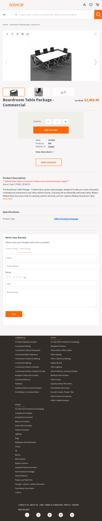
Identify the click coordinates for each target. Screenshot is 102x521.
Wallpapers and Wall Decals (25, 442)
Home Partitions (21, 476)
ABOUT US (34, 505)
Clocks (17, 446)
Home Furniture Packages (25, 471)
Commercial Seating (23, 346)
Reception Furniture (58, 346)
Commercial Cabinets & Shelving (27, 358)
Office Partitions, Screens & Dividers (64, 371)
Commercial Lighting (23, 363)
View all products (44, 152)
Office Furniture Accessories (61, 396)
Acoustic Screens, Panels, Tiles (62, 392)
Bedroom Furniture (22, 421)
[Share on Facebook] (6, 34)
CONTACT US (23, 505)
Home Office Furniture (23, 425)
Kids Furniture (20, 459)
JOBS (41, 505)
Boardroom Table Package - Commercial (25, 25)
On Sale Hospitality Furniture (26, 342)
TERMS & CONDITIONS (54, 505)
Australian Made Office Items (61, 384)
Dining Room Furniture (24, 417)
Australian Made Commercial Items (28, 388)
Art (16, 450)
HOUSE (17, 404)
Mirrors (17, 455)
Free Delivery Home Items (24, 488)
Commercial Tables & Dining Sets (27, 350)
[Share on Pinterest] (11, 34)
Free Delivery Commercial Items (27, 392)
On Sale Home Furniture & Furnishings (29, 409)
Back (6, 25)
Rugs (17, 438)
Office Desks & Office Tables (61, 350)
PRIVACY (67, 505)
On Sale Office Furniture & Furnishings (65, 342)
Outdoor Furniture (22, 430)
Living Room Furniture (23, 413)
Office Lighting (56, 367)
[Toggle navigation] (3, 5)
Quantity (37, 121)
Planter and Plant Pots (23, 480)
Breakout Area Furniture (60, 375)
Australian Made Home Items (26, 467)
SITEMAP (75, 505)
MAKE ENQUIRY (48, 162)
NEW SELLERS (23, 509)
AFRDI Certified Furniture (60, 400)
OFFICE (53, 337)
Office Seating (56, 354)
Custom (18, 492)
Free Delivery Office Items (60, 388)
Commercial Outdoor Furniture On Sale (30, 371)
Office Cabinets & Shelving (61, 358)
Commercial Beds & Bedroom (26, 354)
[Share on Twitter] (16, 34)
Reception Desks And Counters (26, 375)
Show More (8, 198)
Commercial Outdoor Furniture (27, 367)
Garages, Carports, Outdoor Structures (29, 484)
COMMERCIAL (20, 337)
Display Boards (56, 363)
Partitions (18, 384)
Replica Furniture (21, 463)
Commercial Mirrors (22, 379)
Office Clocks (56, 379)
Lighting (18, 434)
